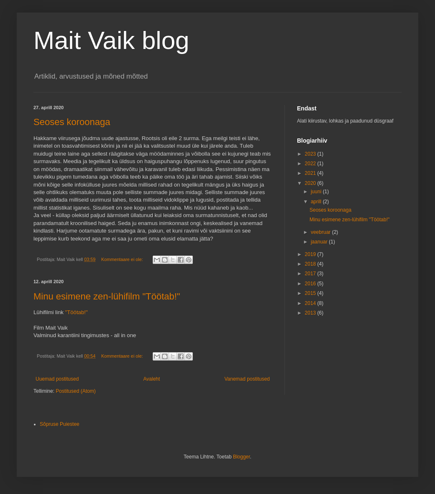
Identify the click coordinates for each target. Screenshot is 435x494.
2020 (311, 183)
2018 (311, 264)
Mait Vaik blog (111, 40)
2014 (311, 303)
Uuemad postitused (57, 379)
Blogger (241, 457)
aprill (317, 202)
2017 (311, 273)
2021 (311, 173)
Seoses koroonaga (71, 122)
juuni (317, 192)
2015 (311, 293)
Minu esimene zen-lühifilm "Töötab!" (106, 296)
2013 (311, 313)
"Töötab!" (76, 312)
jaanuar (320, 242)
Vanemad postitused (247, 379)
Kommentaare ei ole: (122, 259)
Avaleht (151, 379)
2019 (311, 254)
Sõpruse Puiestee (59, 424)
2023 (311, 154)
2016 (311, 284)
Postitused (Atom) (75, 391)
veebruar (321, 232)
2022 (311, 163)
